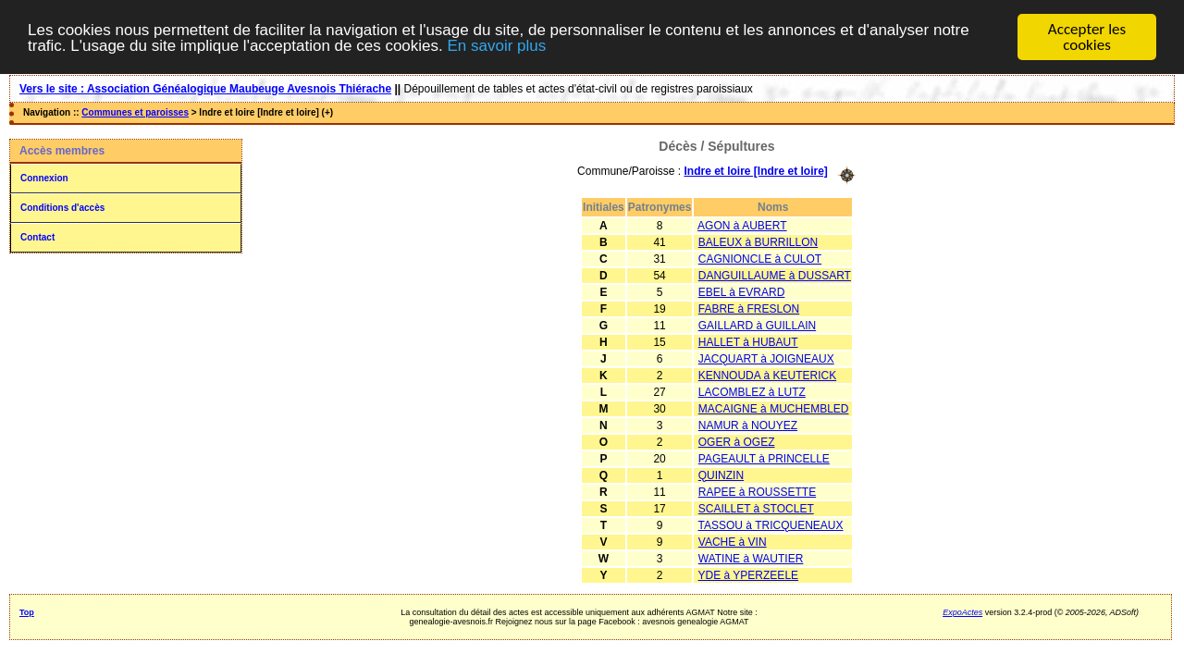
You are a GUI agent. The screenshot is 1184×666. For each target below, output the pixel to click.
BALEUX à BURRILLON (758, 241)
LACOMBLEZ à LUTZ (752, 391)
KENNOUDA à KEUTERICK (767, 374)
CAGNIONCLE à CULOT (759, 258)
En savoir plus (496, 45)
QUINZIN (721, 474)
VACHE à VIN (732, 541)
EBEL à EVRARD (741, 291)
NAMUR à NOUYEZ (747, 424)
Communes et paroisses (135, 112)
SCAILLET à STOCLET (756, 507)
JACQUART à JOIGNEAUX (766, 358)
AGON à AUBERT (741, 224)
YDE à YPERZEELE (748, 574)
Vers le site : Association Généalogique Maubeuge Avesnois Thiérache (205, 88)
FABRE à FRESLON (748, 308)
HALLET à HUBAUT (748, 341)
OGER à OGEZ (736, 441)
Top (26, 611)
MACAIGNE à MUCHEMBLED (773, 407)
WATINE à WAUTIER (751, 557)
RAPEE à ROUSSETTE (757, 491)
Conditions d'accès (62, 208)
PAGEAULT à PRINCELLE (764, 457)
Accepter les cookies (1087, 37)
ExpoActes (962, 611)
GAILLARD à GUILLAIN (757, 324)
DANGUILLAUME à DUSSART (774, 274)
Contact (37, 237)
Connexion (44, 178)
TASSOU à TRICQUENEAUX (771, 524)
